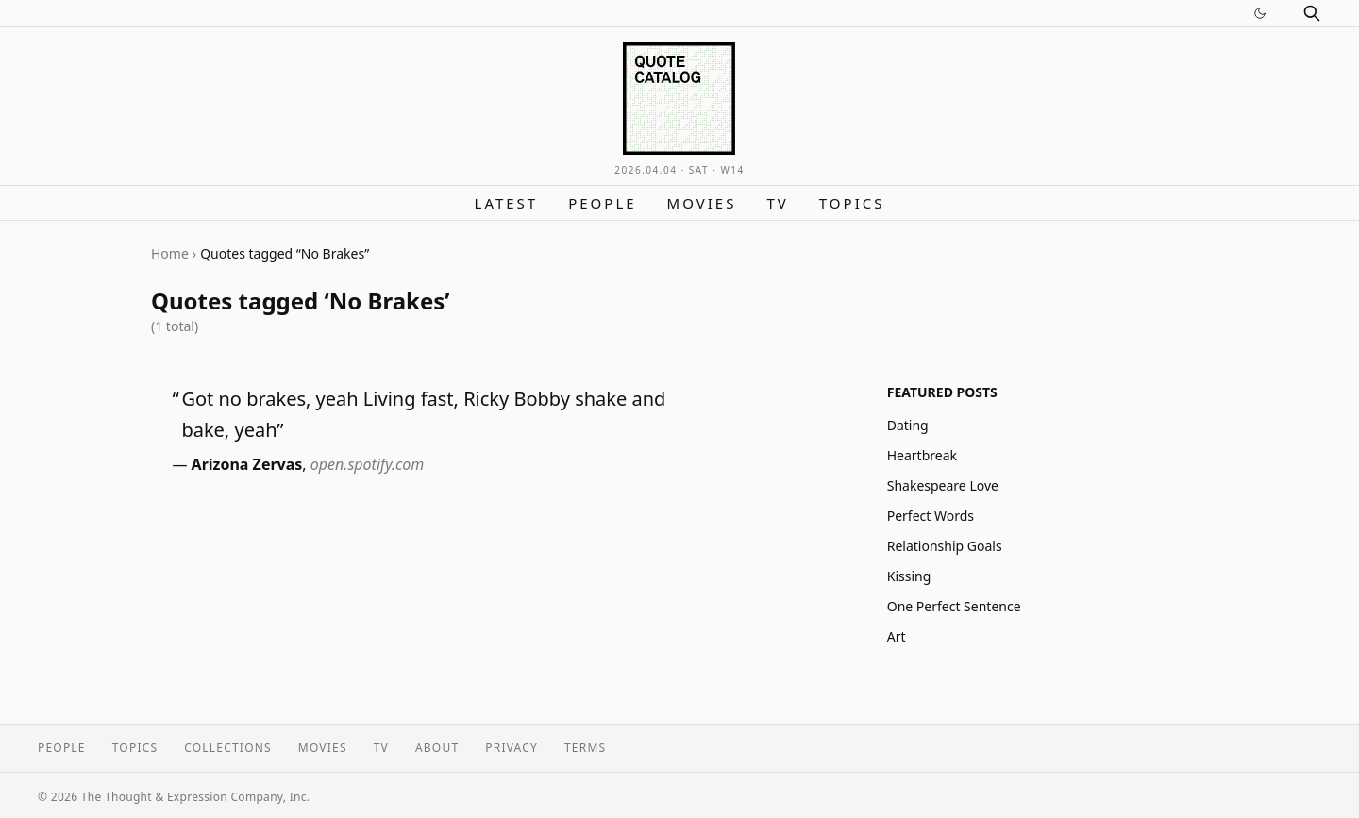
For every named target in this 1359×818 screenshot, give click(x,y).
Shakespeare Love (942, 485)
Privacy (511, 748)
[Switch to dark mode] (1260, 13)
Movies (702, 202)
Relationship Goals (944, 546)
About (437, 748)
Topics (852, 202)
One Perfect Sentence (954, 606)
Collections (228, 748)
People (602, 202)
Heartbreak (922, 455)
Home (170, 253)
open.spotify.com (367, 464)
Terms (585, 748)
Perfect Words (930, 516)
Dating (908, 425)
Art (896, 636)
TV (777, 202)
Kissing (909, 576)
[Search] (1311, 13)
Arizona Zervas (247, 464)
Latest (507, 202)
